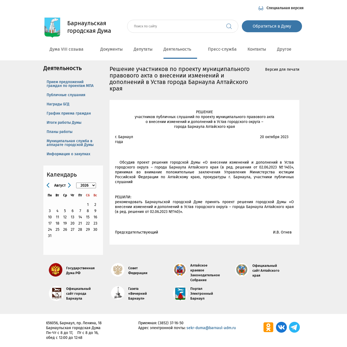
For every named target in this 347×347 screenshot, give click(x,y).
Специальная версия (285, 8)
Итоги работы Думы (64, 122)
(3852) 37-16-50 (171, 323)
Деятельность (180, 49)
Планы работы (59, 131)
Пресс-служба (222, 49)
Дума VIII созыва (69, 49)
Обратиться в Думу (272, 26)
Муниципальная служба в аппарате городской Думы (70, 143)
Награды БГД (58, 104)
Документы (111, 49)
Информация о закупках (68, 154)
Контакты (257, 49)
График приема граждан (69, 113)
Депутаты (143, 49)
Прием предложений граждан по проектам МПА (70, 84)
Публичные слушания (66, 95)
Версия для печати (282, 69)
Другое (287, 49)
